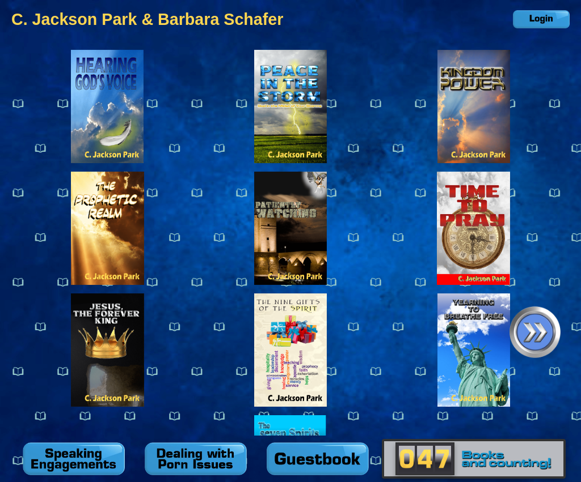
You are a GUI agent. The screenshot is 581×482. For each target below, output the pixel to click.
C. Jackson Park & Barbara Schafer (147, 19)
